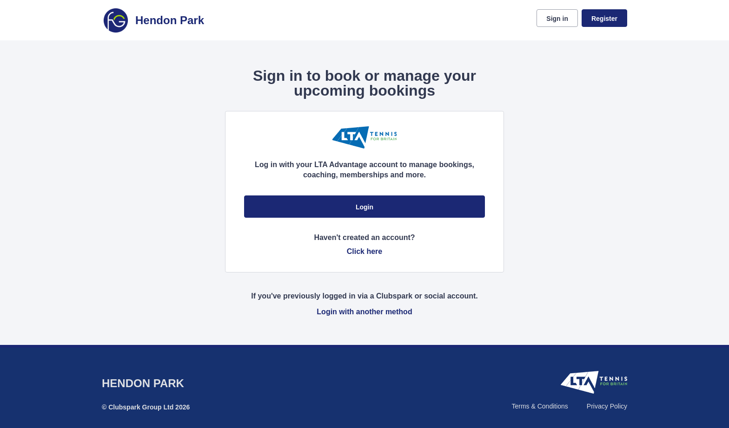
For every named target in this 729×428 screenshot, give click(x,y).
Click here (364, 251)
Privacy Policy (607, 406)
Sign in (557, 18)
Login (364, 207)
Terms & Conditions (539, 406)
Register (604, 18)
